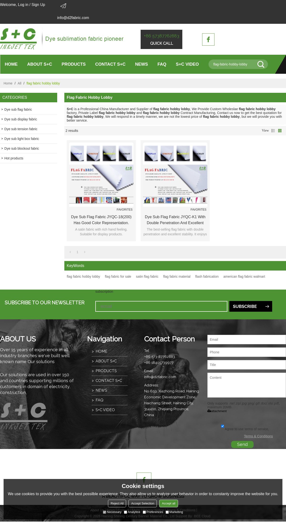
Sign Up (38, 5)
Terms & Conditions (258, 436)
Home (8, 83)
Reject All (117, 503)
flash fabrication (207, 276)
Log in (23, 5)
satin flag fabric (147, 276)
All (19, 83)
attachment (217, 411)
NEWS (141, 64)
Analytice (132, 512)
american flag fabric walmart (244, 276)
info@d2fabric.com (73, 18)
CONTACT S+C (110, 64)
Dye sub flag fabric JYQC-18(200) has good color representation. (101, 220)
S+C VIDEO (187, 64)
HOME (11, 64)
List (273, 130)
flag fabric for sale (118, 276)
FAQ (162, 64)
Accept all (168, 503)
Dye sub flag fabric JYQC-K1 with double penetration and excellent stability (175, 220)
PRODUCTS (74, 64)
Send (242, 444)
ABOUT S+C (39, 64)
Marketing (174, 512)
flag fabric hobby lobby (83, 276)
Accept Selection (142, 503)
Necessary (112, 512)
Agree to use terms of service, (245, 429)
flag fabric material (176, 276)
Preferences (153, 512)
